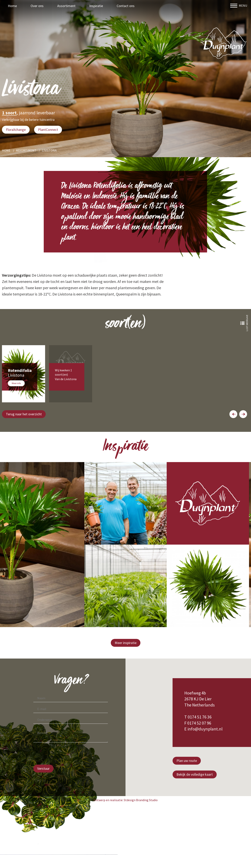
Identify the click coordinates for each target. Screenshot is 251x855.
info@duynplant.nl (205, 729)
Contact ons (126, 6)
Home (12, 6)
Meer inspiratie (125, 642)
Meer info (16, 383)
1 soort (9, 113)
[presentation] (63, 754)
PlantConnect (48, 129)
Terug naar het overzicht (24, 414)
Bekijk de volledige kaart (194, 774)
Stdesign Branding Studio (141, 800)
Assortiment (66, 6)
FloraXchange (16, 129)
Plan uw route (186, 760)
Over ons (37, 6)
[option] (23, 374)
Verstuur (43, 768)
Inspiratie (96, 6)
